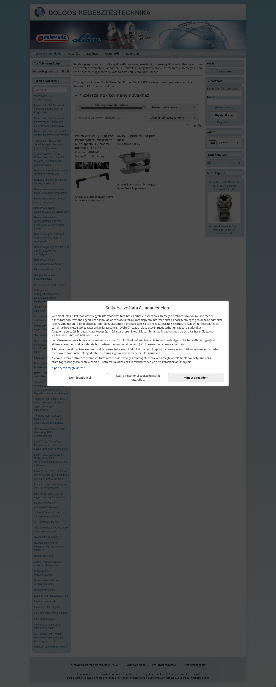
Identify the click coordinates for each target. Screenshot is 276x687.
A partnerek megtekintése (68, 368)
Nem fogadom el (80, 378)
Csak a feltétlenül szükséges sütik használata (138, 377)
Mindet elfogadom (196, 378)
